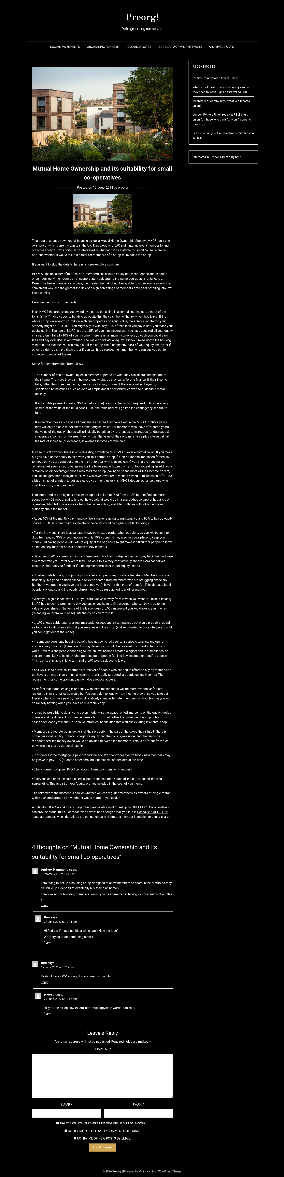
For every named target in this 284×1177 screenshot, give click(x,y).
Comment (102, 1049)
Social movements (65, 47)
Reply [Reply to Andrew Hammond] (44, 905)
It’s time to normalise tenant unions (216, 78)
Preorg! (142, 16)
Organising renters (103, 47)
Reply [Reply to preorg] (47, 1013)
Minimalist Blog (148, 1171)
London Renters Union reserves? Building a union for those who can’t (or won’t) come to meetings (222, 119)
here (238, 157)
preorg (123, 187)
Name (66, 1105)
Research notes (138, 47)
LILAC (116, 245)
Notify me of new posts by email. (104, 1138)
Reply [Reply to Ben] (47, 942)
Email (138, 1105)
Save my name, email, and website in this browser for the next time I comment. (103, 1123)
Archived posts (221, 47)
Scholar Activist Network (180, 47)
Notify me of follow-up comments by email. (104, 1131)
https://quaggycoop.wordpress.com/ (110, 1008)
